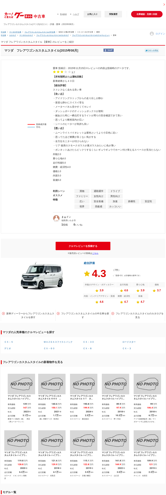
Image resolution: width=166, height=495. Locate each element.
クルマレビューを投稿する (83, 246)
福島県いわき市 (68, 220)
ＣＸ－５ (8, 342)
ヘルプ (76, 14)
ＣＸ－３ (126, 348)
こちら (95, 253)
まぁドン (66, 216)
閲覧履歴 (113, 14)
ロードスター (129, 342)
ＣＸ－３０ (88, 342)
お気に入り (92, 14)
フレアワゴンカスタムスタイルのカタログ (52, 35)
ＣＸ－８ (87, 348)
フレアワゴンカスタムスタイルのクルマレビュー (91, 35)
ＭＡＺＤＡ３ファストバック (58, 342)
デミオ (7, 348)
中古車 (3, 32)
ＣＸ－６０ (49, 348)
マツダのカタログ (26, 35)
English (63, 14)
